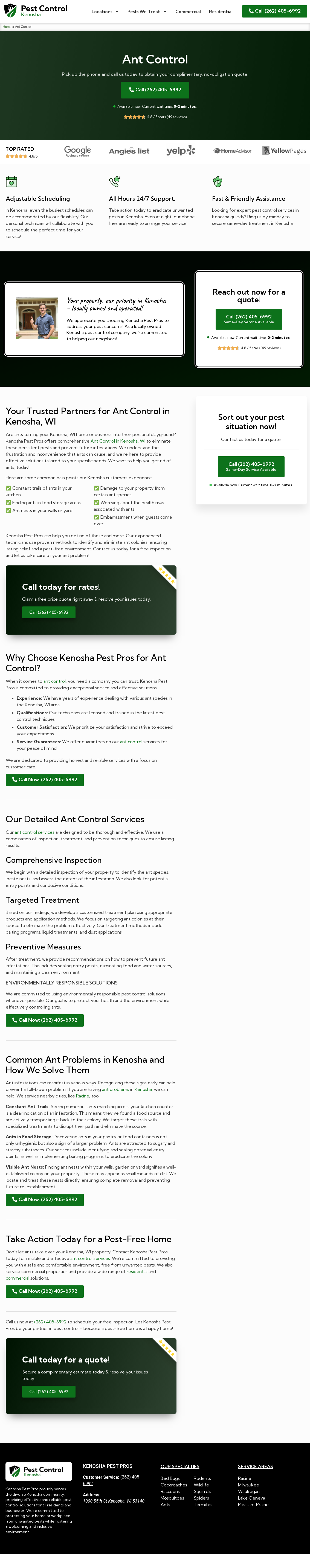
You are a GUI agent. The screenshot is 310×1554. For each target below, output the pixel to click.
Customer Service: (101, 1477)
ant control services (34, 832)
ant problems (115, 1089)
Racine (82, 1096)
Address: (91, 1495)
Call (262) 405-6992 (48, 612)
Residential (221, 11)
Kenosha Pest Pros (107, 1466)
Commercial (188, 11)
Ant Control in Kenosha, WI (118, 441)
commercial (17, 1278)
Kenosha (143, 1089)
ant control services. (90, 1258)
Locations (105, 11)
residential (137, 1271)
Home (7, 27)
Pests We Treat (147, 11)
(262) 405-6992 (50, 1321)
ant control (55, 681)
